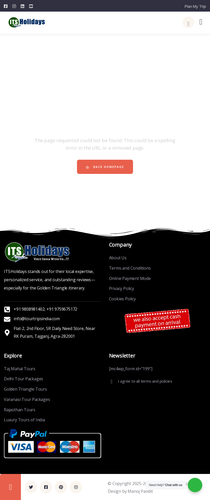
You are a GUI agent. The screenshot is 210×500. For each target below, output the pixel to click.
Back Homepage (105, 167)
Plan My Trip (195, 6)
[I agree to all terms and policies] (111, 381)
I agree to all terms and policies (145, 381)
